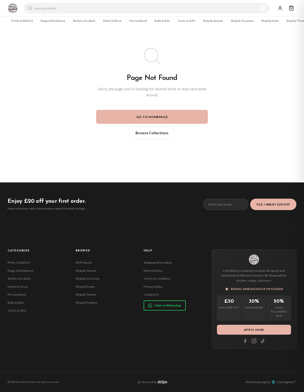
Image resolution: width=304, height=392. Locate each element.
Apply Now (254, 330)
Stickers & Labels (84, 20)
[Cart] (291, 8)
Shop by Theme (86, 294)
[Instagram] (254, 341)
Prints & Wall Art (22, 20)
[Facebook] (245, 341)
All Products (84, 262)
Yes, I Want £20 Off (273, 204)
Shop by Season (213, 20)
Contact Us (151, 294)
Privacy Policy (153, 286)
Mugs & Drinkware (53, 20)
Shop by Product (86, 302)
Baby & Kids (162, 20)
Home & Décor (112, 20)
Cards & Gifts (186, 20)
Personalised (138, 20)
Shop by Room (270, 20)
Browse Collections (152, 133)
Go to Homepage (152, 117)
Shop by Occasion (242, 20)
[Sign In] (280, 8)
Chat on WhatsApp (164, 305)
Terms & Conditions (157, 278)
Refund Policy (153, 270)
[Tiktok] (262, 341)
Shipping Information (158, 262)
